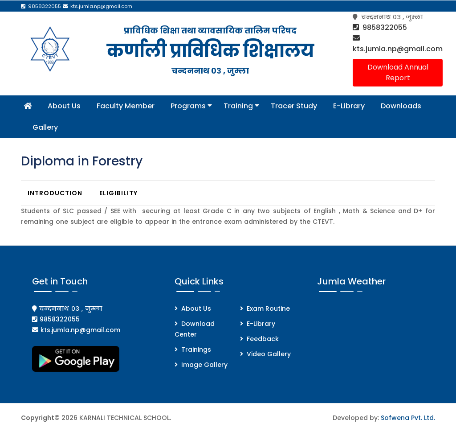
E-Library (349, 106)
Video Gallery (269, 354)
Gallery (45, 127)
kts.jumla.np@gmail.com (398, 43)
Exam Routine (268, 308)
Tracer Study (294, 106)
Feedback (263, 338)
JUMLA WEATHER (376, 336)
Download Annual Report (397, 72)
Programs (189, 106)
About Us (64, 106)
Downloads (401, 106)
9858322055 (380, 27)
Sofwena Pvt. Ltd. (408, 417)
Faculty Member (126, 106)
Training (239, 106)
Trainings (196, 349)
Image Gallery (204, 364)
